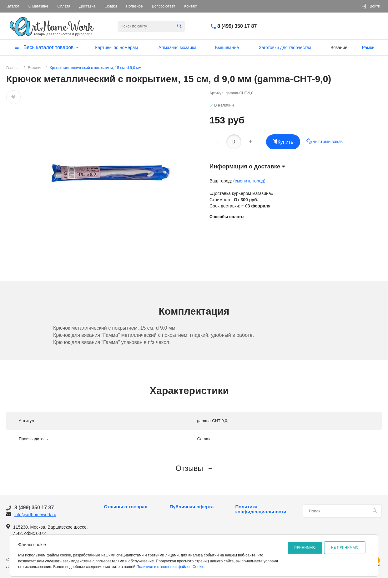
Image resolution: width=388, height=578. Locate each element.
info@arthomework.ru (35, 514)
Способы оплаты (226, 217)
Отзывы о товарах (125, 506)
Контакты (192, 6)
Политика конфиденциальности (260, 509)
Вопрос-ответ (163, 6)
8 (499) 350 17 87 (237, 26)
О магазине (38, 6)
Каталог (12, 6)
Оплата (63, 6)
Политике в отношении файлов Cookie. (170, 567)
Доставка (87, 6)
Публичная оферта (191, 506)
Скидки (110, 6)
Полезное (134, 6)
